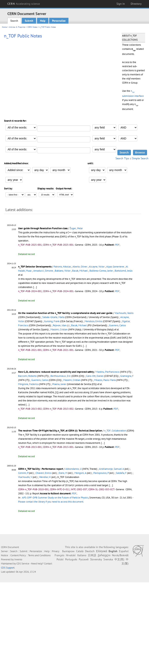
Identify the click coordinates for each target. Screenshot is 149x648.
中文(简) (119, 559)
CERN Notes (32, 27)
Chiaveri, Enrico (43, 473)
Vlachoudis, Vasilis (124, 313)
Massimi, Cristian (59, 329)
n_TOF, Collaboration (115, 430)
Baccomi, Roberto (27, 376)
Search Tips (122, 158)
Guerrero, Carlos (117, 325)
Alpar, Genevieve (115, 266)
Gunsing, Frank (51, 321)
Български (68, 551)
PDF (117, 244)
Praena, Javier (59, 384)
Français (59, 555)
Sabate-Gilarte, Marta (53, 317)
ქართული (104, 555)
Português (71, 559)
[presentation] (25, 372)
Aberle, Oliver (80, 266)
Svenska (108, 559)
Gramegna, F (127, 376)
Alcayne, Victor (97, 266)
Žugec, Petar (76, 228)
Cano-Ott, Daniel (95, 376)
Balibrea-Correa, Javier (101, 270)
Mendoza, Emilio (93, 321)
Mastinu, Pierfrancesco (107, 371)
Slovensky (96, 559)
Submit (29, 20)
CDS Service (22, 563)
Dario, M (63, 473)
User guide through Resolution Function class (42, 228)
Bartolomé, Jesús (123, 270)
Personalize (59, 20)
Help (42, 20)
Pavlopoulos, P (101, 473)
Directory (136, 3)
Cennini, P (23, 473)
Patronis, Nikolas (62, 266)
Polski (60, 559)
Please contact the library (51, 501)
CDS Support (7, 567)
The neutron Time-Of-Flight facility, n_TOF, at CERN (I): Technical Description (60, 430)
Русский (84, 559)
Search (14, 20)
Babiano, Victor (62, 270)
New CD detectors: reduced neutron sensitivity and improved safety (56, 371)
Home (4, 27)
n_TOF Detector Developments (34, 266)
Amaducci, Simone (43, 270)
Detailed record (26, 254)
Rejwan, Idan (59, 325)
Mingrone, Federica (28, 384)
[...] (35, 287)
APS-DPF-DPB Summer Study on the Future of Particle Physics (55, 497)
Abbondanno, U (73, 469)
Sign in (120, 3)
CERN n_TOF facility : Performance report (40, 469)
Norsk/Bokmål (120, 555)
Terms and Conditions (39, 555)
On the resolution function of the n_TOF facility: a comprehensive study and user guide (65, 313)
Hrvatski (71, 555)
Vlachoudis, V (25, 477)
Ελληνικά (101, 551)
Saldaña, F (121, 473)
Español (124, 551)
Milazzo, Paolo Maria (105, 380)
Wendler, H (45, 477)
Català (79, 551)
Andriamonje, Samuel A (111, 469)
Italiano (81, 555)
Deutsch (90, 551)
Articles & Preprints (17, 27)
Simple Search (140, 158)
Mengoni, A (80, 473)
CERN (23, 3)
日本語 (92, 555)
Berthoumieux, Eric (61, 376)
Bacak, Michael (80, 270)
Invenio (18, 559)
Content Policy (18, 555)
